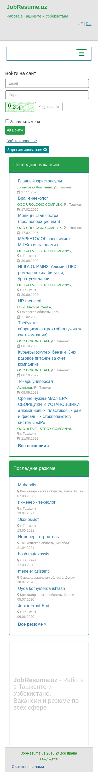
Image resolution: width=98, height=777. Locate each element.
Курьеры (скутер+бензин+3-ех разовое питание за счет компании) (47, 358)
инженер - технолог (37, 502)
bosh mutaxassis (33, 554)
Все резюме (32, 624)
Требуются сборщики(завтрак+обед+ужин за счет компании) (50, 329)
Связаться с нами (28, 766)
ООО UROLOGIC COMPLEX (39, 204)
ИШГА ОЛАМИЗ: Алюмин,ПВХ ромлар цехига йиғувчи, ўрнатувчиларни (47, 272)
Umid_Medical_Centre (34, 307)
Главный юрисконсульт (40, 181)
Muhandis (27, 485)
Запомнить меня (22, 121)
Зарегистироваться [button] (27, 149)
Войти (15, 130)
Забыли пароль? (22, 141)
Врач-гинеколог (33, 198)
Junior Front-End (33, 605)
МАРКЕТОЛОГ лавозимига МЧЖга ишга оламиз (44, 242)
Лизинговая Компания (34, 187)
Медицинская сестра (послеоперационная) (39, 218)
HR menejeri (29, 301)
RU (88, 23)
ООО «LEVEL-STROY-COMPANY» (44, 251)
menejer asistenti (34, 571)
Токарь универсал (35, 381)
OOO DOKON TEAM (33, 341)
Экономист (28, 519)
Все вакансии (34, 446)
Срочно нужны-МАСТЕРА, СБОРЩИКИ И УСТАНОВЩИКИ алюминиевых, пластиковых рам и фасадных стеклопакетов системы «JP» (49, 410)
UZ (80, 23)
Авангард (24, 387)
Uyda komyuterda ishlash (41, 588)
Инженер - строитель (38, 536)
